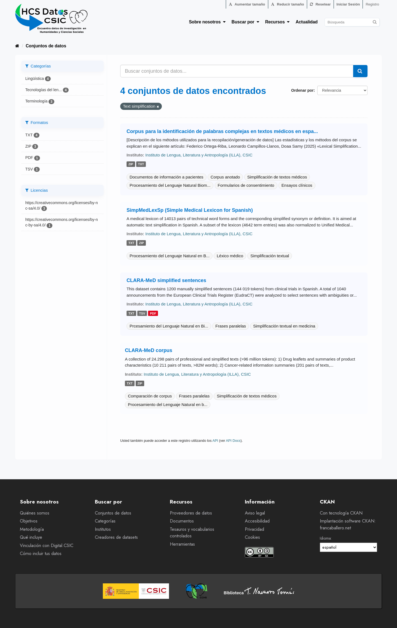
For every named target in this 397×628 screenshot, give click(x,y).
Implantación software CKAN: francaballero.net (348, 524)
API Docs (233, 440)
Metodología (32, 529)
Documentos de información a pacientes (166, 177)
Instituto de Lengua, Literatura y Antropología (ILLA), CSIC (199, 155)
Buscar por (245, 22)
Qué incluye (31, 537)
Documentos (182, 521)
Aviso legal (255, 513)
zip (130, 164)
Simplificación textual (269, 255)
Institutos (103, 529)
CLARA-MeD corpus (148, 350)
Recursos (277, 22)
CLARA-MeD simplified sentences (166, 280)
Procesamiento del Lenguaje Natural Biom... (170, 185)
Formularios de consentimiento (246, 185)
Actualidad (307, 22)
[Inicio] (17, 46)
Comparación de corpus (150, 396)
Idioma (325, 538)
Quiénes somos (34, 513)
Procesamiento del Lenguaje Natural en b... (168, 404)
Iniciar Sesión (348, 4)
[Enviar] (374, 21)
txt (141, 164)
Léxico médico (230, 255)
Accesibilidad (257, 521)
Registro (372, 4)
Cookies (252, 537)
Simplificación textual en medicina (284, 326)
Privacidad (254, 529)
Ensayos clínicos (296, 185)
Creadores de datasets (116, 537)
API (215, 440)
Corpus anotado (225, 177)
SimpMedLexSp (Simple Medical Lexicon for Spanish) (190, 210)
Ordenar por (302, 90)
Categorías (105, 521)
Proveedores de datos (191, 513)
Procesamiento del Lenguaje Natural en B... (170, 255)
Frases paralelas (230, 326)
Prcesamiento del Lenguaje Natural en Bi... (169, 326)
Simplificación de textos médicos (277, 177)
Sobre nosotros (207, 22)
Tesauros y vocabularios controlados (192, 532)
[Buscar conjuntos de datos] (352, 22)
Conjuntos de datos (46, 46)
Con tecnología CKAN (341, 513)
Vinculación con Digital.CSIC (46, 545)
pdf (153, 313)
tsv (142, 313)
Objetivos (28, 521)
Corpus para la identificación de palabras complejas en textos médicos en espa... (222, 131)
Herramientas (182, 544)
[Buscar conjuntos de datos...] (236, 71)
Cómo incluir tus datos (40, 553)
